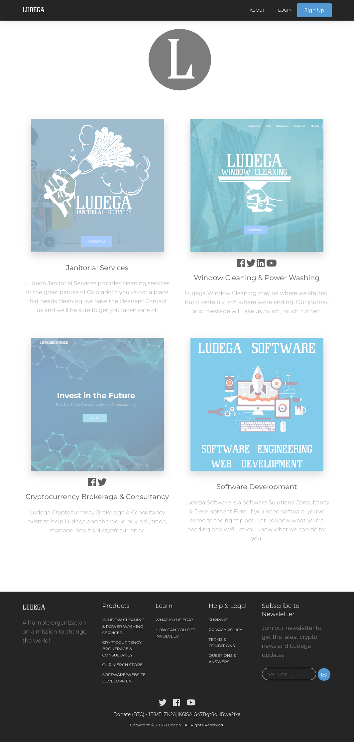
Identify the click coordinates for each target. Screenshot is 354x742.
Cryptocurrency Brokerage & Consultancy (122, 648)
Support (218, 619)
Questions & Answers (223, 658)
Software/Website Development (124, 677)
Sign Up (314, 10)
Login (285, 10)
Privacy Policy (225, 629)
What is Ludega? (174, 619)
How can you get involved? (175, 633)
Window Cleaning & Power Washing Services (123, 626)
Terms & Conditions (222, 642)
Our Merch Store (122, 664)
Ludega (34, 10)
